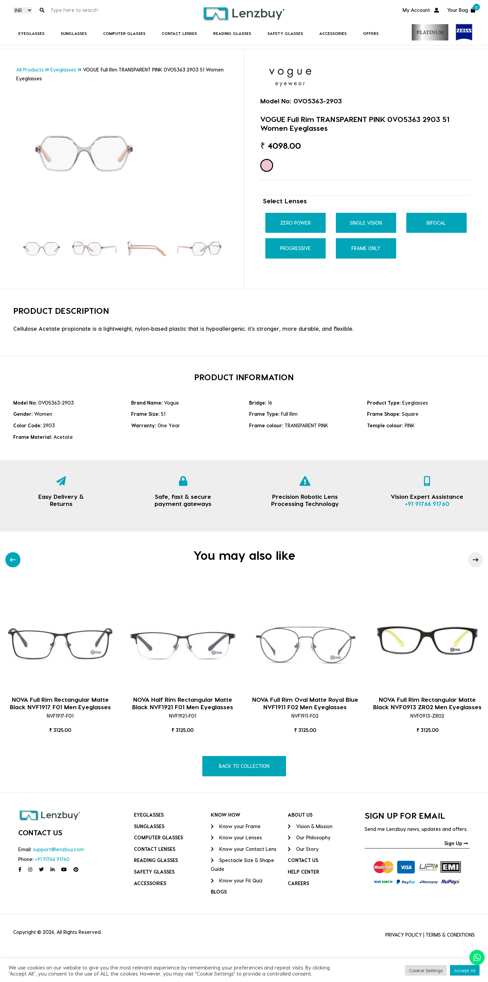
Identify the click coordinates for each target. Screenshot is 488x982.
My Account (421, 10)
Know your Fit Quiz (237, 880)
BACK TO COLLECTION (244, 766)
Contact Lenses (179, 33)
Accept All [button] (464, 970)
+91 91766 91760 (427, 503)
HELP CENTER (303, 872)
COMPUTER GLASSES (124, 33)
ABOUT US (300, 815)
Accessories (333, 33)
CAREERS (298, 883)
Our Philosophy (309, 837)
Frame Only (365, 248)
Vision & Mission (310, 826)
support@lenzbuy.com (58, 849)
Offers (371, 33)
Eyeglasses (31, 33)
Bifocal (436, 223)
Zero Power (295, 223)
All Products (30, 70)
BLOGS (219, 892)
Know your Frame (236, 826)
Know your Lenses (236, 837)
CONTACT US (303, 860)
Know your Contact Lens (244, 849)
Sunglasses (74, 33)
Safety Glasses (285, 33)
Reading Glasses (232, 33)
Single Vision (366, 223)
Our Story (303, 849)
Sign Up (456, 843)
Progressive (295, 248)
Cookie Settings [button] (426, 970)
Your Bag (461, 9)
